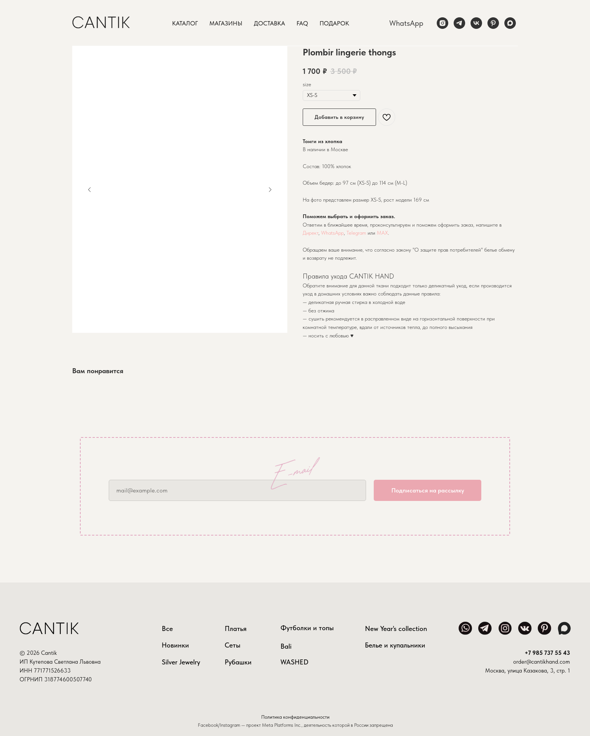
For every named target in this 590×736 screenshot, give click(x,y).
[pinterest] (493, 23)
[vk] (476, 23)
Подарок (334, 23)
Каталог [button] (185, 23)
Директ (310, 233)
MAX (382, 233)
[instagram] (442, 23)
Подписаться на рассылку (427, 490)
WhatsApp (406, 23)
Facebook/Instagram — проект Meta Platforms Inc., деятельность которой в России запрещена (295, 725)
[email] (237, 490)
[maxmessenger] (510, 23)
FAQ (302, 23)
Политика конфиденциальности (295, 717)
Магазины (225, 23)
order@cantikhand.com (541, 661)
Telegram (356, 233)
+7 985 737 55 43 (547, 652)
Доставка (269, 23)
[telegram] (459, 23)
